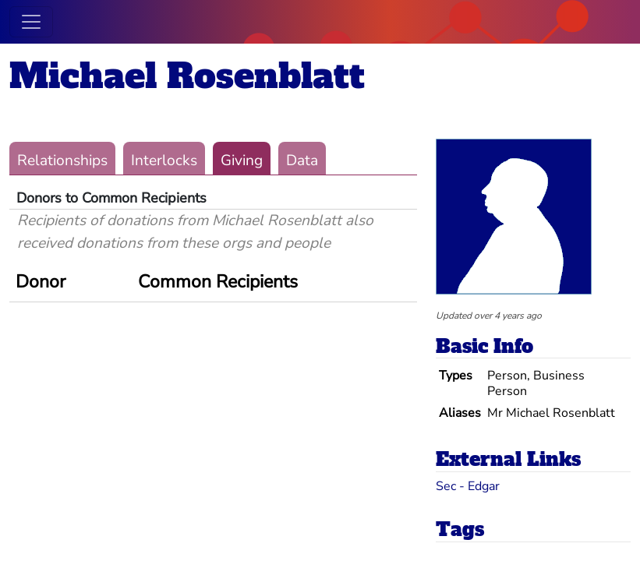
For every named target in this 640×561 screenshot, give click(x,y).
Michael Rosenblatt (187, 76)
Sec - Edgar (468, 486)
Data (302, 160)
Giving (242, 160)
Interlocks (164, 160)
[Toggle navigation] (31, 21)
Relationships (62, 160)
